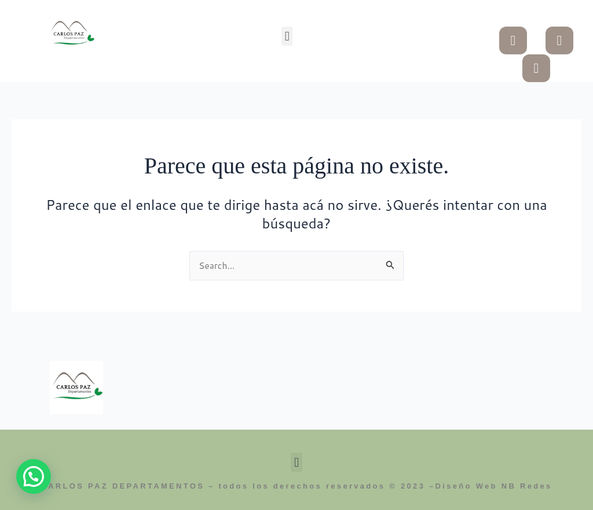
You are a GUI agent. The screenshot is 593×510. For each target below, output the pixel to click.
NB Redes (527, 486)
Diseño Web (466, 486)
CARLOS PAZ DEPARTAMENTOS (122, 486)
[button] (286, 36)
